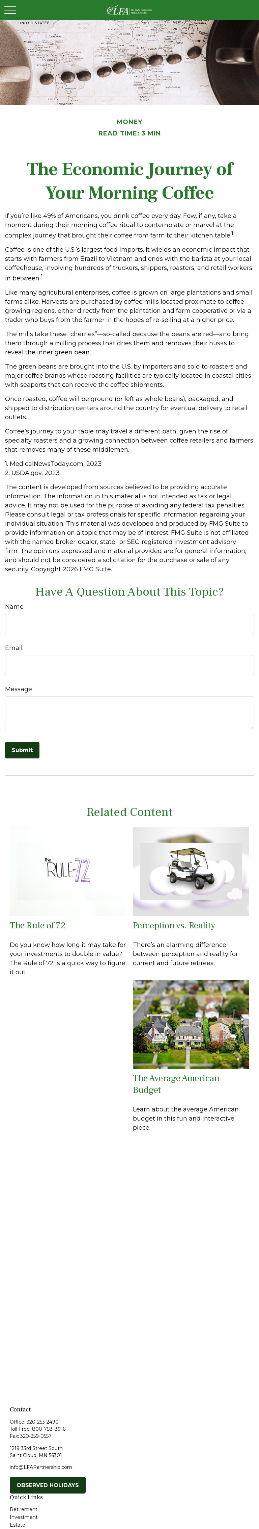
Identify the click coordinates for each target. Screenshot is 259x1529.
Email (14, 648)
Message (18, 689)
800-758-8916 (48, 1429)
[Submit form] (22, 750)
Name (14, 606)
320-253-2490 (43, 1422)
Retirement (23, 1509)
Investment (24, 1517)
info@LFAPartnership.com (41, 1467)
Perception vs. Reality (174, 925)
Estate (17, 1525)
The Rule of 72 (38, 925)
